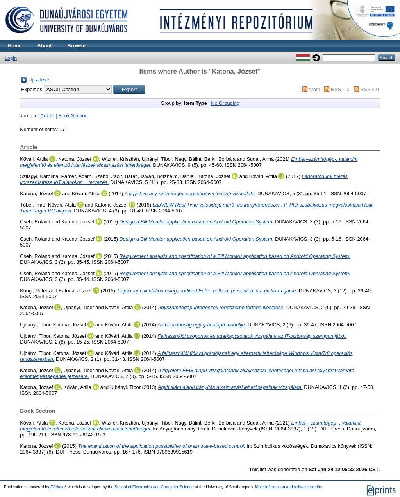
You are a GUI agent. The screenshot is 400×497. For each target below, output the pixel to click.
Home (15, 46)
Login (11, 58)
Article (47, 116)
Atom (314, 89)
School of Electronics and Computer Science (154, 487)
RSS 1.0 (340, 89)
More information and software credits (288, 487)
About (45, 46)
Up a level (39, 80)
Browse (77, 46)
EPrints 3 (58, 487)
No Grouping (225, 103)
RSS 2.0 (369, 89)
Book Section (73, 116)
